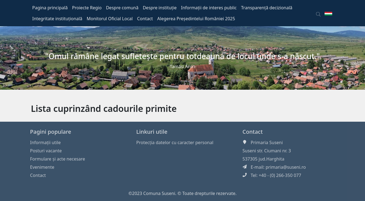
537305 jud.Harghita (263, 159)
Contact (38, 175)
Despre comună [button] (122, 8)
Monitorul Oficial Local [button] (110, 19)
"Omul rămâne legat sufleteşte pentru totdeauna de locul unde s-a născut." (182, 56)
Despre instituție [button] (160, 8)
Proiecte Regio (87, 8)
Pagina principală (50, 8)
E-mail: (258, 167)
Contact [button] (145, 19)
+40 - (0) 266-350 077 (280, 175)
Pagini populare (50, 131)
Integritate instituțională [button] (57, 19)
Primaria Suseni (267, 142)
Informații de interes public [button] (209, 8)
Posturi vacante (46, 151)
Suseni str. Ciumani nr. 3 (267, 151)
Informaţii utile (45, 142)
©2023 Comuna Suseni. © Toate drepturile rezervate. (182, 193)
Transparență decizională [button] (266, 8)
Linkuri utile (151, 131)
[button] (318, 13)
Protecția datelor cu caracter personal (174, 142)
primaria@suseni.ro (286, 167)
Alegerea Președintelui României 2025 (196, 19)
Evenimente (42, 167)
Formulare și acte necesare (57, 159)
